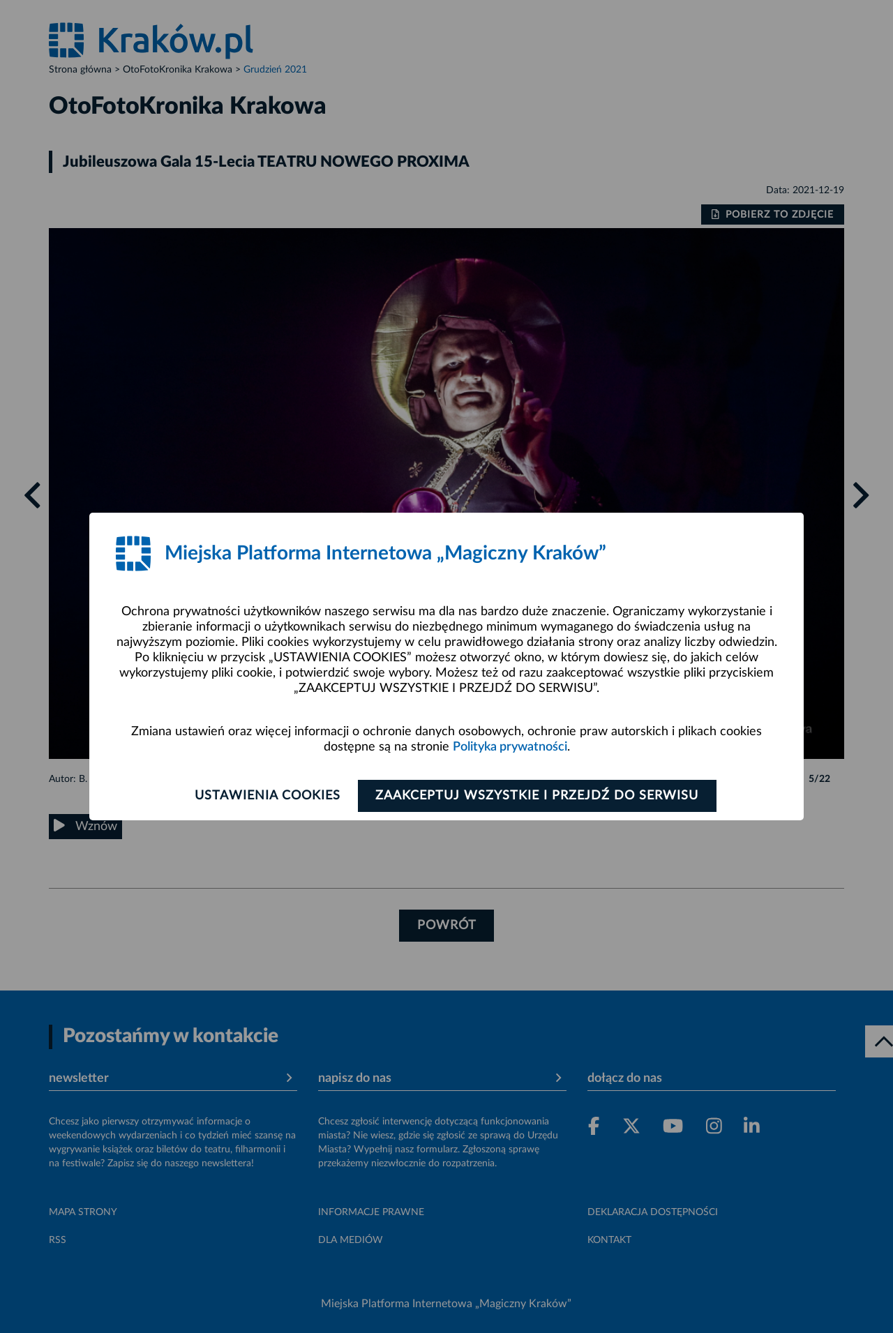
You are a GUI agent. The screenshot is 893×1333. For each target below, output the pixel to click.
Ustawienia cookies (266, 796)
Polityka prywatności (510, 747)
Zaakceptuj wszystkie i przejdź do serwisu (538, 796)
